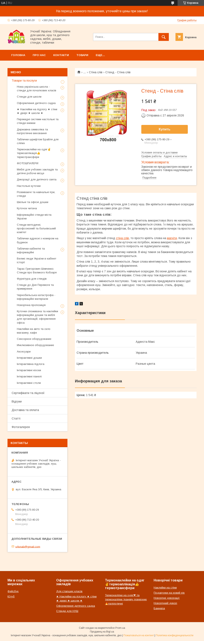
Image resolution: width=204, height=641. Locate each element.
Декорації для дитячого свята (36, 179)
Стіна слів (95, 72)
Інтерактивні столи (29, 382)
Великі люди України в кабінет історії (36, 260)
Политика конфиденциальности (174, 635)
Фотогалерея (21, 427)
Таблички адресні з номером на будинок (37, 240)
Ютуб (11, 596)
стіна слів (122, 238)
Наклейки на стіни (165, 587)
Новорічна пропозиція (31, 305)
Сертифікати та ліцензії (28, 393)
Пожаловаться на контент (138, 635)
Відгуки (17, 401)
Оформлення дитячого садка (36, 103)
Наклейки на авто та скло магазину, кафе (33, 330)
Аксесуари (24, 351)
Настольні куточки (29, 185)
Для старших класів (69, 591)
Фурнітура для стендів (32, 278)
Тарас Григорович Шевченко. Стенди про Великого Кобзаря (37, 270)
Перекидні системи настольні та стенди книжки (37, 121)
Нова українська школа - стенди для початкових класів (36, 88)
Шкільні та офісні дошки (32, 202)
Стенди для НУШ (67, 611)
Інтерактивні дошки (29, 357)
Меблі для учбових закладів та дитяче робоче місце (37, 171)
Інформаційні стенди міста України (34, 216)
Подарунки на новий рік (169, 592)
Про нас (39, 55)
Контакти (61, 55)
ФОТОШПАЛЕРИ (27, 163)
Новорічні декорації (167, 597)
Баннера (159, 608)
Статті (16, 418)
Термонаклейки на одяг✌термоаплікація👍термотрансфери (34, 153)
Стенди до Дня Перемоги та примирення (35, 286)
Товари (82, 55)
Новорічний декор (165, 603)
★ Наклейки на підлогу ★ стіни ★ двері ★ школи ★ (37, 111)
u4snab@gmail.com (27, 546)
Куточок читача (27, 208)
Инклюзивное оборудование (35, 345)
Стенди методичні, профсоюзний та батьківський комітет (36, 228)
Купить (164, 129)
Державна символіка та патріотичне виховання (32, 131)
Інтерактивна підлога (30, 364)
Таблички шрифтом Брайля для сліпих (37, 141)
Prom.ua (120, 627)
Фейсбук (13, 591)
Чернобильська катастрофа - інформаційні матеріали (36, 297)
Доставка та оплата (25, 410)
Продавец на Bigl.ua (102, 631)
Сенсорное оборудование (34, 338)
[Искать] (163, 37)
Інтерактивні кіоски (29, 370)
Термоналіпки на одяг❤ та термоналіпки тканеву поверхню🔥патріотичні (126, 599)
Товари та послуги (24, 80)
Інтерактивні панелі (29, 376)
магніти (172, 238)
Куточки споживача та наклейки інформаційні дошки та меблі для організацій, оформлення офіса (37, 317)
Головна (18, 55)
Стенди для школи (29, 96)
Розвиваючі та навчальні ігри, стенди (36, 194)
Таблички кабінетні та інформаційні (31, 250)
